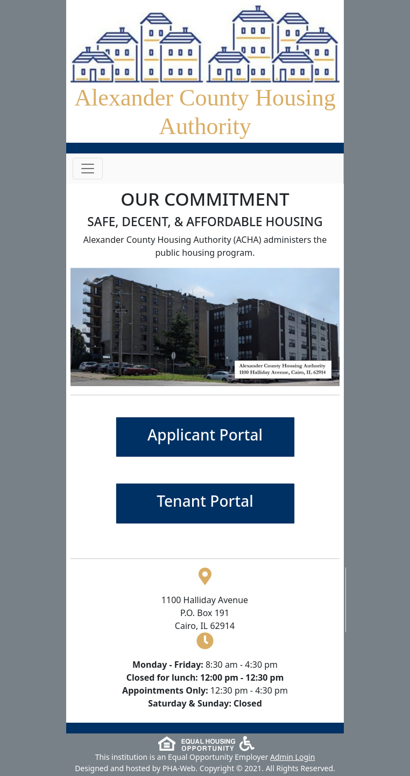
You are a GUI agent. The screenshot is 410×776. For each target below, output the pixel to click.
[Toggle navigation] (88, 168)
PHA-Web (179, 768)
